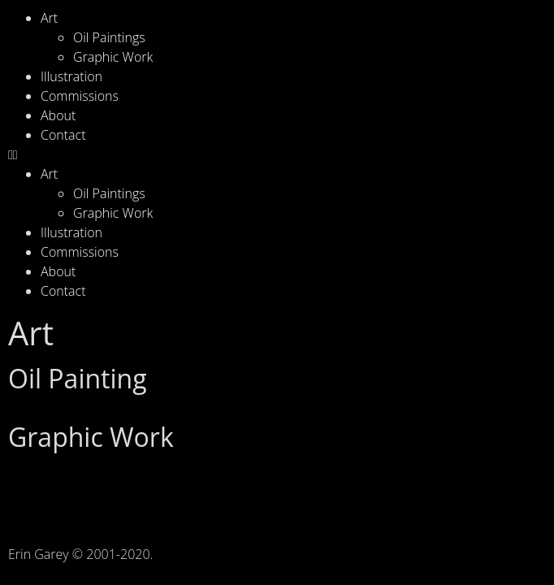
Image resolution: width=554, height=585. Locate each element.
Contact (63, 135)
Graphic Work (113, 57)
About (58, 115)
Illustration (71, 76)
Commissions (80, 96)
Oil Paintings (109, 37)
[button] (277, 154)
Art (49, 18)
